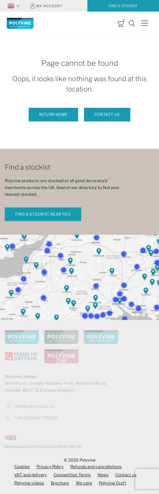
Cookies (22, 466)
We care (84, 482)
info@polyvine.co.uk (34, 406)
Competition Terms (72, 474)
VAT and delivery (30, 474)
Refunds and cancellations (95, 466)
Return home (53, 115)
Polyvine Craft (112, 482)
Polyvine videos (29, 482)
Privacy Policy (50, 466)
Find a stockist (123, 6)
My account (49, 6)
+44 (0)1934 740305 (36, 418)
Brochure (60, 482)
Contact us (107, 115)
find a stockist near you (43, 215)
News (103, 474)
